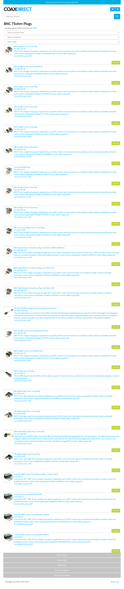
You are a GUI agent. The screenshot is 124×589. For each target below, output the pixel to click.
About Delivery (62, 555)
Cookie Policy (62, 565)
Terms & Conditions (62, 570)
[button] (112, 9)
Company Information (62, 575)
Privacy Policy (62, 560)
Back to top (115, 582)
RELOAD (33, 28)
